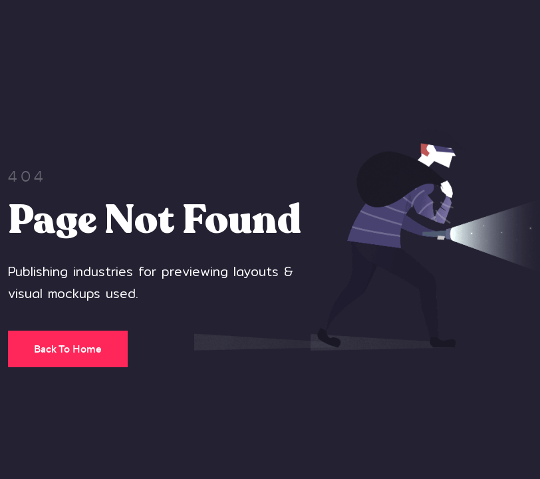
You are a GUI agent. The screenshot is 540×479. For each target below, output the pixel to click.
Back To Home (68, 349)
